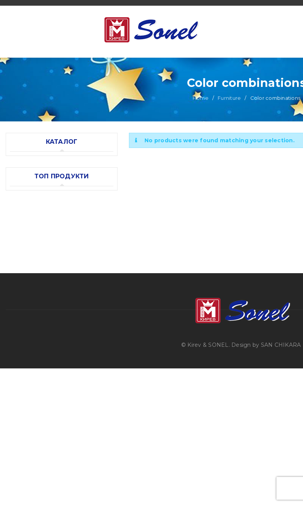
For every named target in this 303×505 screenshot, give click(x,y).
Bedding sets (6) (32, 266)
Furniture (229, 126)
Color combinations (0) (48, 204)
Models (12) (32, 219)
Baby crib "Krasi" (50, 360)
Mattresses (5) (29, 250)
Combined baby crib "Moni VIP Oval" (71, 320)
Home (201, 126)
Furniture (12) (28, 188)
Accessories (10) (31, 235)
